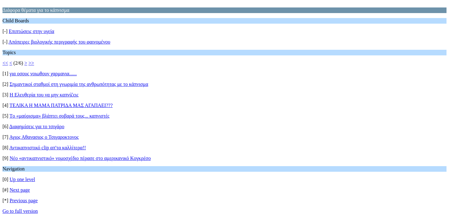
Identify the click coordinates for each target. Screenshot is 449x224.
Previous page (24, 200)
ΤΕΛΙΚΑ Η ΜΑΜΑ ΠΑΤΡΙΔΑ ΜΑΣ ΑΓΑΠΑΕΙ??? (61, 105)
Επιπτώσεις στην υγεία (31, 31)
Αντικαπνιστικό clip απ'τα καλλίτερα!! (47, 147)
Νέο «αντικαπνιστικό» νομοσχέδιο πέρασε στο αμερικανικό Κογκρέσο (80, 158)
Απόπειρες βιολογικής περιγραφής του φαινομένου (59, 41)
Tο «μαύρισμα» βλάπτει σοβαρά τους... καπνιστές (59, 116)
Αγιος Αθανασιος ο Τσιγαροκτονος (44, 137)
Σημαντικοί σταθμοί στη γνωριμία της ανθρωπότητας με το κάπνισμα (79, 84)
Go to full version (20, 211)
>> (31, 63)
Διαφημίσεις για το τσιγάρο (36, 126)
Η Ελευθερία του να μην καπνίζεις (44, 94)
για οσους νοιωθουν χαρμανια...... (43, 73)
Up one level (22, 179)
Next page (20, 190)
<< (5, 63)
